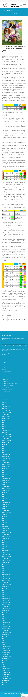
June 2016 (4, 638)
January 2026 (5, 408)
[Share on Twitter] (6, 319)
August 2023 (5, 466)
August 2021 (5, 514)
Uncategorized (6, 391)
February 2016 (6, 646)
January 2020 (5, 552)
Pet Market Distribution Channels (10, 383)
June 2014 (4, 684)
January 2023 (5, 480)
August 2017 (5, 610)
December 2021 (6, 506)
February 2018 (6, 598)
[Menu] (24, 5)
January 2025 (5, 432)
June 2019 (4, 566)
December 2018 (6, 578)
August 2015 (5, 658)
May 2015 (4, 664)
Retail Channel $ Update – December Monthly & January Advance (13, 353)
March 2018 (5, 596)
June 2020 (4, 542)
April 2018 (4, 594)
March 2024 (5, 452)
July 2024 (4, 444)
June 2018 (4, 590)
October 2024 (5, 438)
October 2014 (5, 676)
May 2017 (4, 616)
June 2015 (4, 662)
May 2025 (4, 424)
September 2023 (6, 464)
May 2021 (4, 520)
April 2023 (4, 474)
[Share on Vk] (19, 319)
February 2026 (6, 406)
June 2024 (4, 446)
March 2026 (5, 404)
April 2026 (4, 402)
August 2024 (5, 442)
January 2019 (5, 576)
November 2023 (6, 460)
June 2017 (4, 614)
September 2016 (6, 632)
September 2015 (6, 656)
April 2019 (4, 570)
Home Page (6, 1)
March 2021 (5, 524)
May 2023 (4, 472)
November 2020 (6, 532)
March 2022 (5, 500)
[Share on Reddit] (22, 319)
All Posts (12, 1)
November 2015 (6, 652)
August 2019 (5, 562)
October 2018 (5, 582)
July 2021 (4, 516)
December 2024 (6, 434)
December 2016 (6, 626)
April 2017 (4, 618)
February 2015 (6, 668)
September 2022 (6, 488)
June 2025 (4, 422)
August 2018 (5, 586)
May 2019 (4, 568)
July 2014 (4, 682)
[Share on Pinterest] (11, 319)
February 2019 (6, 574)
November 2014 (6, 674)
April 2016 (4, 642)
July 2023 (4, 468)
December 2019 (6, 554)
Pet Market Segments (7, 385)
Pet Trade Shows (14, 53)
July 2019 (4, 564)
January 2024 (5, 456)
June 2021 (4, 518)
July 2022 (4, 492)
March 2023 (5, 476)
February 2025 (6, 430)
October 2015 (5, 654)
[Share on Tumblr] (16, 319)
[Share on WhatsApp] (9, 319)
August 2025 (5, 418)
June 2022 (4, 494)
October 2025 (5, 414)
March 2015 (5, 666)
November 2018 (6, 580)
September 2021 (6, 512)
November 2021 (6, 508)
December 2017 (6, 602)
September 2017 (6, 608)
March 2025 (5, 428)
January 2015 (5, 670)
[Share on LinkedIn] (14, 319)
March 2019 (5, 572)
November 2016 (6, 628)
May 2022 (4, 496)
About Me (18, 1)
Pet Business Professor (12, 693)
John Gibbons (21, 53)
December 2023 (6, 458)
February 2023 (6, 478)
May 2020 (4, 544)
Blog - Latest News (7, 10)
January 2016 (5, 648)
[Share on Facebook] (3, 319)
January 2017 (5, 624)
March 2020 (5, 548)
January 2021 (5, 528)
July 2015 (4, 660)
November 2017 (6, 604)
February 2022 (6, 502)
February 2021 (6, 526)
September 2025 (6, 416)
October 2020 (5, 534)
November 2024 (6, 436)
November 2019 (6, 556)
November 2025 (6, 412)
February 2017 (6, 622)
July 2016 (4, 636)
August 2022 (5, 490)
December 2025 (6, 410)
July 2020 (4, 540)
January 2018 (5, 600)
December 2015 (6, 650)
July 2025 (4, 420)
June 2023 (4, 470)
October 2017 (5, 606)
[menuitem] (20, 5)
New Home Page (6, 371)
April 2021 (4, 522)
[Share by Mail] (24, 319)
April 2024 (4, 450)
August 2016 (5, 634)
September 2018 (6, 584)
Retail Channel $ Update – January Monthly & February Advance (13, 338)
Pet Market (5, 381)
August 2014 (5, 680)
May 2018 (4, 592)
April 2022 (4, 498)
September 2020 (6, 536)
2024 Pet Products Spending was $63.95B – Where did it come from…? (14, 345)
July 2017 (4, 612)
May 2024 (4, 448)
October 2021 (5, 510)
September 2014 (6, 678)
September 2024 (6, 440)
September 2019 (6, 560)
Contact (23, 1)
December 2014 (6, 672)
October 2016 (5, 630)
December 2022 (6, 482)
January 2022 (5, 504)
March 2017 (5, 620)
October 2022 (5, 486)
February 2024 (6, 454)
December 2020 (6, 530)
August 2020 (5, 538)
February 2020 (6, 550)
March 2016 (5, 644)
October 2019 (5, 558)
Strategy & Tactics (7, 389)
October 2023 (5, 462)
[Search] (20, 5)
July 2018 (4, 588)
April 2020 (4, 546)
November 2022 (6, 484)
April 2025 (4, 426)
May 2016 (4, 640)
